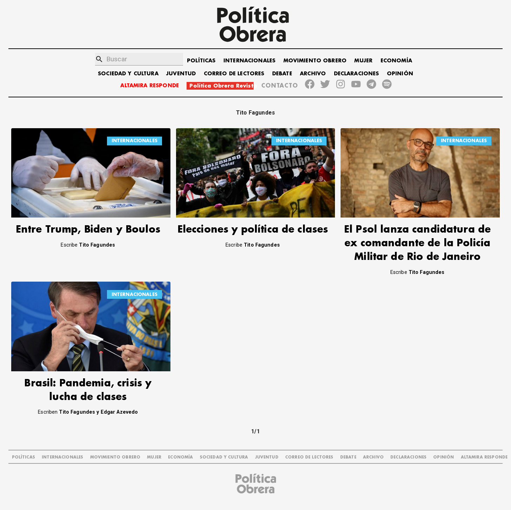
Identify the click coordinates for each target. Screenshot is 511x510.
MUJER (363, 60)
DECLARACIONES (356, 73)
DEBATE (282, 73)
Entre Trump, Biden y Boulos (88, 229)
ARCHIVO (313, 73)
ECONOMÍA (396, 60)
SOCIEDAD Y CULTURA (128, 73)
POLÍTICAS (201, 60)
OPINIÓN (400, 73)
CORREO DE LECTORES (234, 73)
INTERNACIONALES (249, 60)
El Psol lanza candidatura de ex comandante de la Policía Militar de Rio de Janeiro (417, 243)
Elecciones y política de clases (252, 229)
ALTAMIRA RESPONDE (149, 85)
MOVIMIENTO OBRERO (315, 60)
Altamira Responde (484, 457)
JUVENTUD (181, 73)
